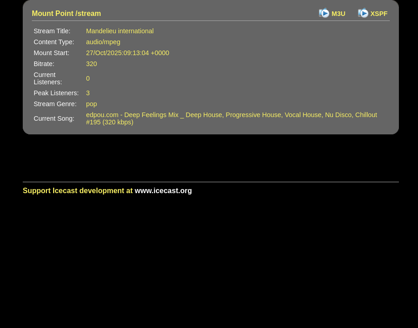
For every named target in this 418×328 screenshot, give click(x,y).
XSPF (379, 13)
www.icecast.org (163, 191)
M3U (338, 13)
